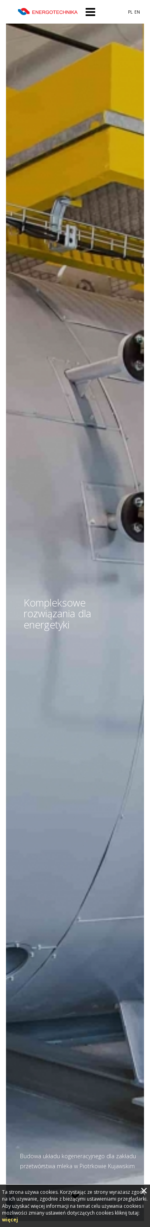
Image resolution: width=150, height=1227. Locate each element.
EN (137, 12)
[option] (75, 613)
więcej (10, 1219)
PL (130, 12)
